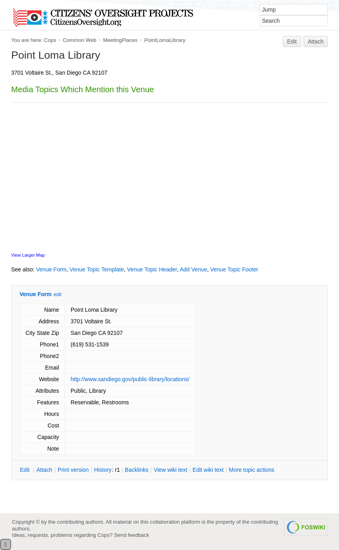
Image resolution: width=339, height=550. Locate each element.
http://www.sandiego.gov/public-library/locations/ (130, 379)
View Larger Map (28, 255)
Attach (316, 41)
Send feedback (131, 535)
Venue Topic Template (96, 269)
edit (57, 294)
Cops (50, 40)
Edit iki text (208, 470)
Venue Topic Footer (234, 269)
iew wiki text (170, 470)
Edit (292, 41)
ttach (44, 470)
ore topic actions (251, 470)
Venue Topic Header (152, 269)
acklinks (136, 470)
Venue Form (51, 269)
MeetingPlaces (120, 40)
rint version (73, 470)
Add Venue (193, 269)
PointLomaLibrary (164, 40)
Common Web (80, 40)
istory (103, 470)
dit (25, 470)
